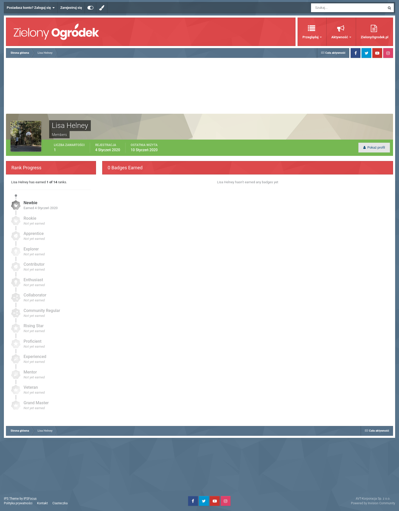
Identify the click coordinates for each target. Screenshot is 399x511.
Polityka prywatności (18, 503)
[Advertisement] (199, 86)
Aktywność (340, 37)
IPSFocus (30, 498)
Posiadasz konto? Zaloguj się (31, 7)
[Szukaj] (329, 7)
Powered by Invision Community (373, 503)
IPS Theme (11, 498)
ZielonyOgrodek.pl (374, 37)
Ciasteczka (60, 503)
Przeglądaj (310, 37)
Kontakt (42, 503)
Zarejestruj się (71, 8)
